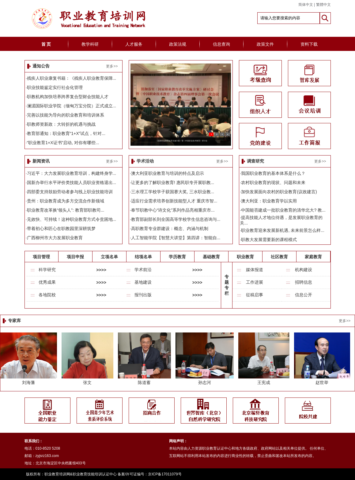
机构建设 (303, 269)
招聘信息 (303, 282)
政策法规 (177, 44)
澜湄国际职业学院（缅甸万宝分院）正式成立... (71, 105)
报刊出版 (143, 294)
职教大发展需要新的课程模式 (269, 239)
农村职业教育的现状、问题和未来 (273, 182)
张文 (87, 382)
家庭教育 (313, 256)
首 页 (46, 44)
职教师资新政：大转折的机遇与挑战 (61, 124)
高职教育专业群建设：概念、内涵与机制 (169, 228)
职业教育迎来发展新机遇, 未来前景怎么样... (282, 230)
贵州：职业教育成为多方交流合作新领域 (65, 200)
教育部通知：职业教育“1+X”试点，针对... (66, 133)
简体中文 (305, 4)
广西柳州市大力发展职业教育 (55, 237)
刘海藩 (28, 382)
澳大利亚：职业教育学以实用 (269, 200)
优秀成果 (47, 282)
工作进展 (254, 282)
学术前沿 (143, 269)
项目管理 (41, 256)
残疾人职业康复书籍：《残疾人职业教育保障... (71, 78)
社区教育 (279, 256)
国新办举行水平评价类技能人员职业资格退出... (71, 182)
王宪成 (263, 382)
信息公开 (303, 294)
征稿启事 (254, 294)
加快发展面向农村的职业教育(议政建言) (279, 191)
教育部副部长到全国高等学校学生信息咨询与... (176, 219)
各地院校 (47, 294)
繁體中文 (323, 4)
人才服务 (133, 44)
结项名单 (143, 256)
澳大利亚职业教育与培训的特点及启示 (167, 173)
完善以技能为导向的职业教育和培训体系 (65, 115)
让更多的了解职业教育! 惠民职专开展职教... (172, 182)
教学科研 (90, 44)
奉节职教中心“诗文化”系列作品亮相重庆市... (173, 210)
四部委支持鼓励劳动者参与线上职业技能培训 (70, 191)
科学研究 (47, 269)
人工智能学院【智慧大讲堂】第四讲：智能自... (176, 237)
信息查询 (221, 44)
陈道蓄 (144, 382)
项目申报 (75, 256)
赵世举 (321, 382)
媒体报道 (254, 269)
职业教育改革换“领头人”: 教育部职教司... (65, 210)
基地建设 (143, 282)
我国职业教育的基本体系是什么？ (273, 173)
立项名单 (109, 256)
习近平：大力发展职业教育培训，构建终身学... (71, 173)
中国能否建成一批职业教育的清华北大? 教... (283, 210)
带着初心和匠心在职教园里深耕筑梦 (61, 228)
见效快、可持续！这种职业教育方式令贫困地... (71, 219)
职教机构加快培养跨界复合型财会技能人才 (67, 96)
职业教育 (245, 256)
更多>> (112, 66)
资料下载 (309, 44)
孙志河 (204, 382)
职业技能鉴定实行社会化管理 (55, 87)
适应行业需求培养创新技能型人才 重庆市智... (174, 200)
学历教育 (177, 256)
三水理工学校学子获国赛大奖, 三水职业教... (172, 191)
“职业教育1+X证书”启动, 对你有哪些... (63, 142)
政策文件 (265, 44)
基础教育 (211, 256)
